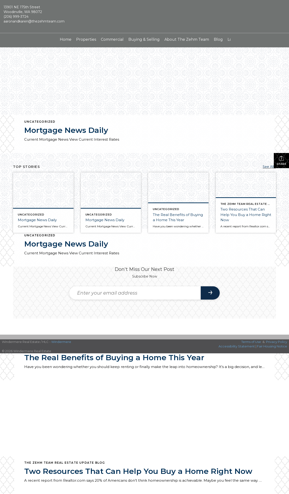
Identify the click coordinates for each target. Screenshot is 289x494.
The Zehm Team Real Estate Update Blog (64, 462)
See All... (269, 167)
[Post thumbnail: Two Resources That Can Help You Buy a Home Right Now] (246, 202)
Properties (86, 39)
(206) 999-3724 (16, 16)
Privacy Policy (276, 342)
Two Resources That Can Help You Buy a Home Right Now (138, 471)
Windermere (61, 342)
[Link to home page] (144, 17)
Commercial (112, 39)
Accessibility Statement (237, 346)
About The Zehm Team (186, 39)
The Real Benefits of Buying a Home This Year (114, 357)
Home (65, 39)
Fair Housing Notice (272, 346)
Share (281, 160)
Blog (218, 39)
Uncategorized (40, 121)
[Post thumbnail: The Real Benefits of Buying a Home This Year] (178, 202)
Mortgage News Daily (66, 130)
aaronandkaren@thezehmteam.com (34, 21)
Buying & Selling (144, 39)
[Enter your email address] (135, 293)
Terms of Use (251, 342)
